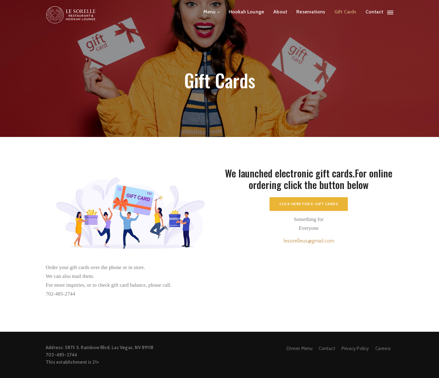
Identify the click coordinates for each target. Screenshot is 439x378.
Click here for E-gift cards (308, 203)
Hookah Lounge (246, 12)
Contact (374, 12)
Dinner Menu (299, 348)
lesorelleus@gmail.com (309, 241)
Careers (383, 348)
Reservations (310, 12)
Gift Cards (345, 12)
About (280, 12)
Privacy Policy (355, 348)
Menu (209, 12)
